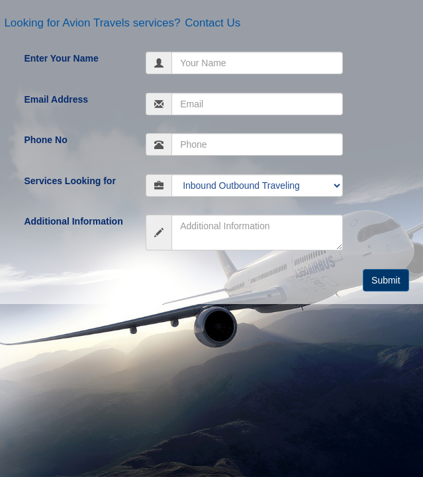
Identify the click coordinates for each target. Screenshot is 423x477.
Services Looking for (69, 181)
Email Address (56, 99)
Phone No (45, 139)
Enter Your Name (61, 58)
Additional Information (73, 221)
